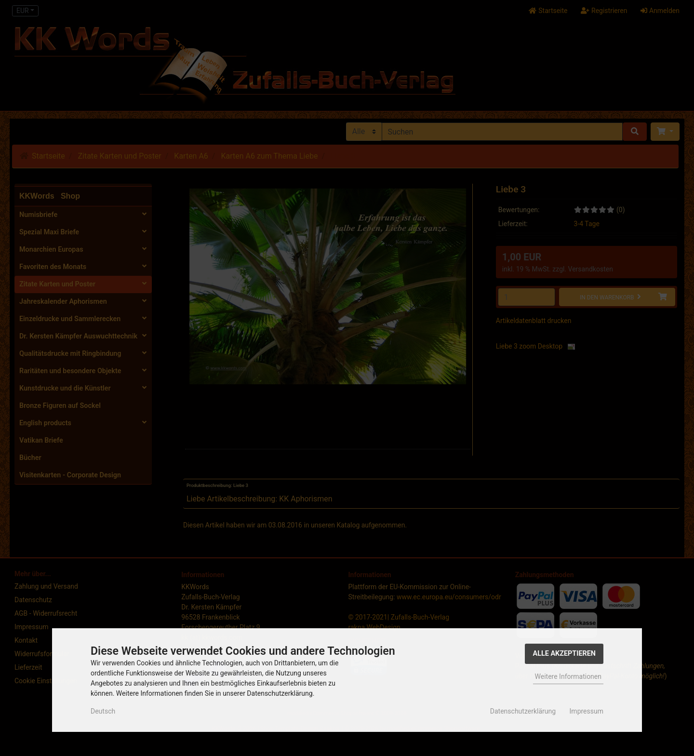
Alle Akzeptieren (564, 653)
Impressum (586, 711)
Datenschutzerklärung (523, 711)
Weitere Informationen (568, 676)
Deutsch (103, 711)
